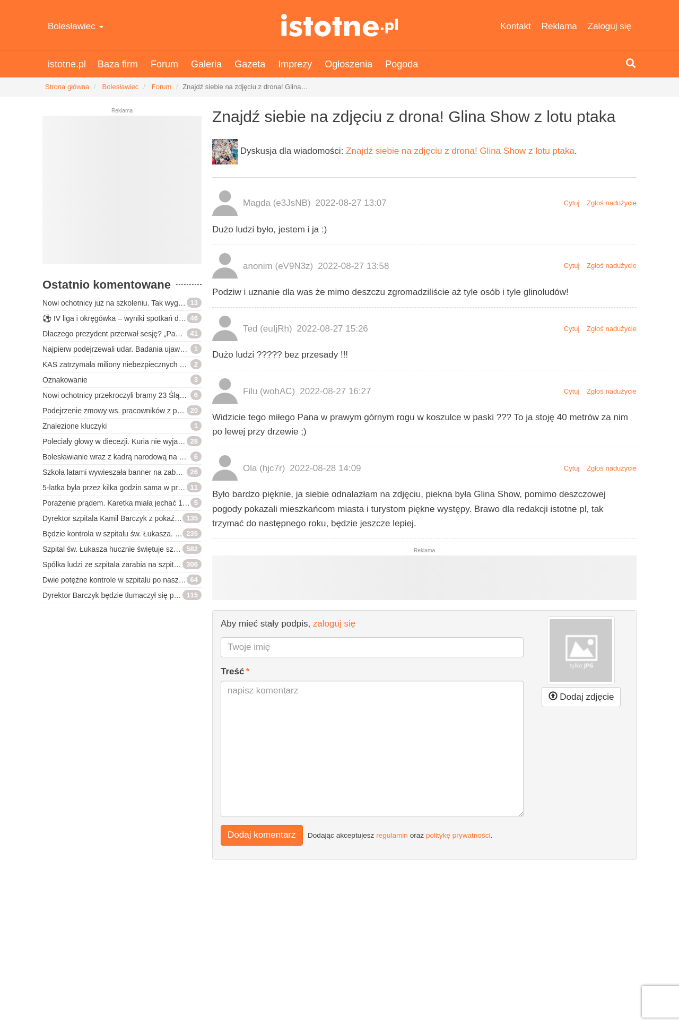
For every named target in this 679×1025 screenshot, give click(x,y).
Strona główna (67, 87)
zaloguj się (334, 624)
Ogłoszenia (348, 64)
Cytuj (572, 203)
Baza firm (118, 64)
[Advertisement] (122, 194)
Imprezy (295, 64)
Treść (232, 671)
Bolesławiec (75, 26)
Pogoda (401, 64)
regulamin (392, 835)
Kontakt (515, 26)
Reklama (559, 26)
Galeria (206, 64)
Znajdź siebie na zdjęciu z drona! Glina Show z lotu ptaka (460, 151)
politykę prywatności (458, 835)
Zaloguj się (609, 26)
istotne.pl (339, 25)
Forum (164, 64)
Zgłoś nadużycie (612, 203)
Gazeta (249, 64)
